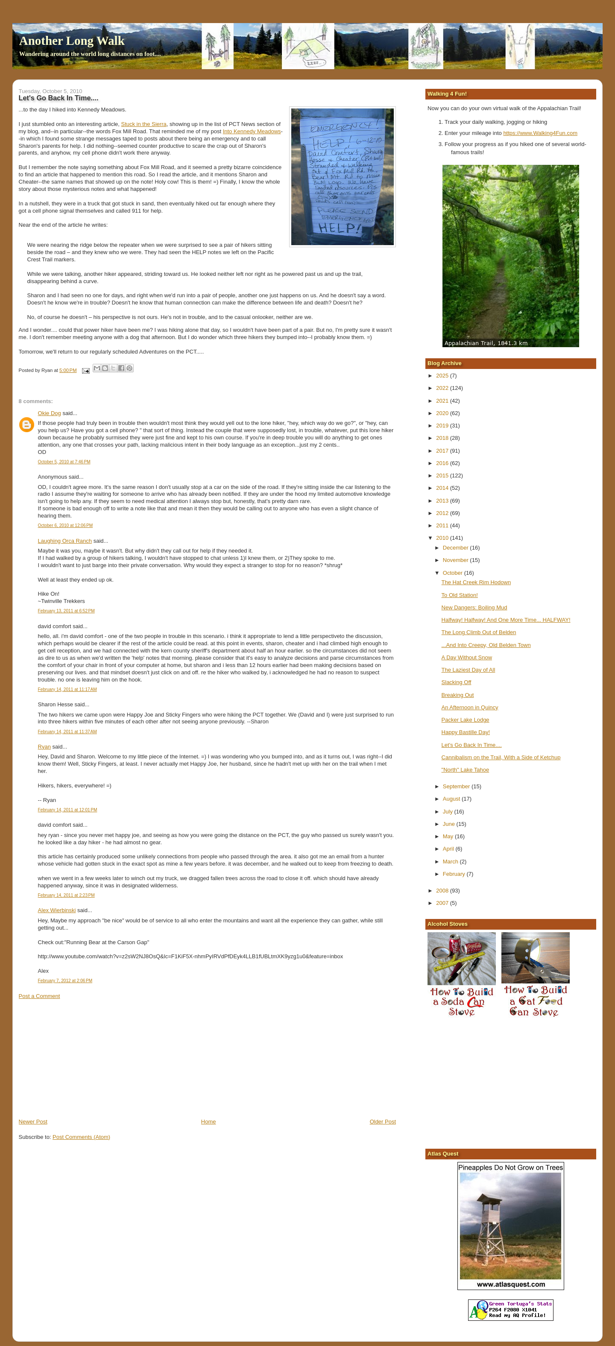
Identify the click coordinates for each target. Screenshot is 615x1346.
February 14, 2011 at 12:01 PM (67, 810)
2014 (443, 488)
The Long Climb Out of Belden (479, 632)
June (450, 824)
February (455, 874)
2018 (443, 438)
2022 (443, 388)
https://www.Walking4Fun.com (540, 133)
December (456, 547)
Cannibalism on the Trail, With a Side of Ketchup (501, 757)
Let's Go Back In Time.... (472, 745)
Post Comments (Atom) (81, 1137)
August (452, 799)
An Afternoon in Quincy (470, 707)
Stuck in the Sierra (144, 124)
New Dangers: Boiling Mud (474, 607)
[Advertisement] (83, 1058)
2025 (443, 375)
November (456, 560)
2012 (443, 513)
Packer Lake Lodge (465, 720)
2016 (443, 463)
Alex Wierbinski (57, 910)
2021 (443, 401)
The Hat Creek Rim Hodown (476, 582)
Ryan (44, 746)
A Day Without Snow (467, 657)
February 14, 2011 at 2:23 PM (66, 895)
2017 (443, 451)
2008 (443, 890)
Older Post (383, 1121)
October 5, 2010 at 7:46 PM (64, 461)
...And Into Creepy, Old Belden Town (486, 645)
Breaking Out (458, 695)
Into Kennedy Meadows (252, 131)
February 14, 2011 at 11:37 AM (67, 731)
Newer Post (33, 1121)
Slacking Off (457, 682)
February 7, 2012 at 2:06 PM (65, 980)
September (457, 786)
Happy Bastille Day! (466, 732)
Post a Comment (39, 996)
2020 (443, 413)
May (449, 836)
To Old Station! (460, 595)
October (453, 573)
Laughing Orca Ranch (65, 541)
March (451, 861)
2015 (443, 475)
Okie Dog (49, 413)
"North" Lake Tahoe (465, 770)
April (449, 849)
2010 (443, 538)
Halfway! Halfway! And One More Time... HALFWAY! (506, 620)
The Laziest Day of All (468, 670)
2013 (443, 500)
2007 (443, 903)
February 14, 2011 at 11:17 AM (67, 689)
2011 (443, 525)
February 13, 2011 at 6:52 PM (66, 611)
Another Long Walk (72, 40)
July (448, 811)
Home (208, 1121)
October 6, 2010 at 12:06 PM (65, 525)
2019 (443, 425)
